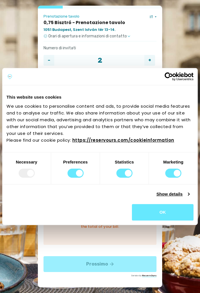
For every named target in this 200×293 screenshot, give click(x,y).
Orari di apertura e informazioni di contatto (87, 36)
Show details (169, 194)
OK (163, 212)
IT (152, 17)
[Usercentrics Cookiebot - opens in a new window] (169, 76)
